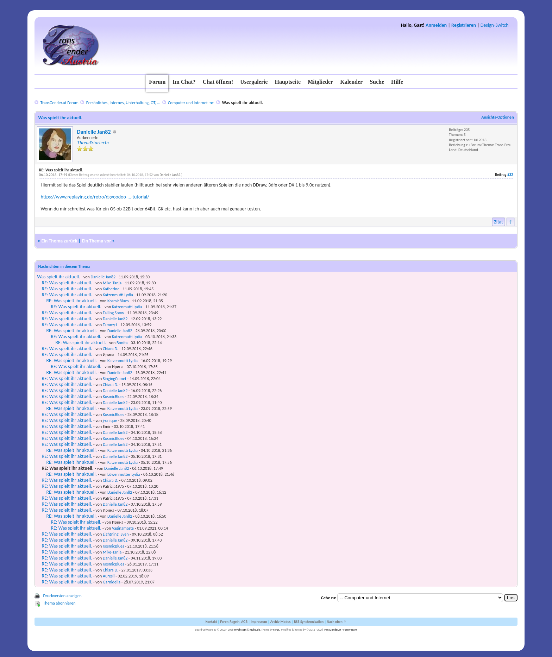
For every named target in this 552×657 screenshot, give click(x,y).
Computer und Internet (188, 102)
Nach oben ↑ (336, 621)
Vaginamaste (123, 528)
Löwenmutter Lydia (123, 474)
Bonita (122, 342)
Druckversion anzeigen (62, 595)
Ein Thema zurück (59, 241)
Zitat (498, 222)
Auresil (108, 576)
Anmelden (436, 25)
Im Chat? (183, 82)
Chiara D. (110, 348)
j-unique (110, 420)
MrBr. (276, 629)
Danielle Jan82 (94, 131)
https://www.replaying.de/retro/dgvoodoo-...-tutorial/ (94, 197)
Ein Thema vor (96, 241)
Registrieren (463, 25)
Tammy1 (110, 324)
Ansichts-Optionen (497, 117)
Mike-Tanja (112, 282)
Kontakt (211, 621)
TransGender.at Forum (59, 102)
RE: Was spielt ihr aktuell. (67, 283)
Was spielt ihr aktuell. (58, 277)
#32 (510, 174)
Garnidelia (111, 582)
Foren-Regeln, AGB (233, 621)
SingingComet (114, 378)
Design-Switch (495, 25)
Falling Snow (113, 312)
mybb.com (240, 629)
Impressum (259, 621)
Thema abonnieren (59, 603)
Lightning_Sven (116, 534)
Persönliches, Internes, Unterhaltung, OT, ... (123, 102)
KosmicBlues (118, 300)
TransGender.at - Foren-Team (340, 629)
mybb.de (255, 629)
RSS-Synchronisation (309, 621)
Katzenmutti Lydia (118, 294)
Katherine (111, 288)
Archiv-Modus (280, 621)
